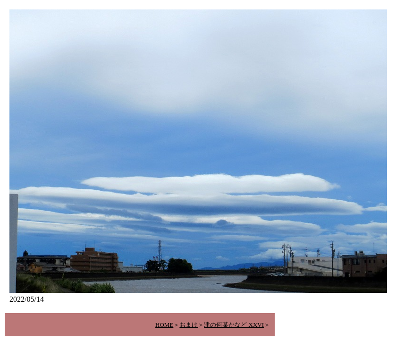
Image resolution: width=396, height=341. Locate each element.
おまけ (188, 324)
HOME (164, 324)
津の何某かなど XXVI (234, 324)
